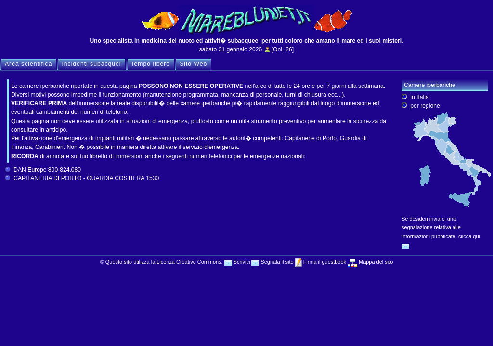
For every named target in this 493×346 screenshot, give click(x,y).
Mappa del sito (375, 262)
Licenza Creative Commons (188, 262)
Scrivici (237, 262)
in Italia (419, 97)
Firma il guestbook (324, 262)
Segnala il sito (272, 262)
